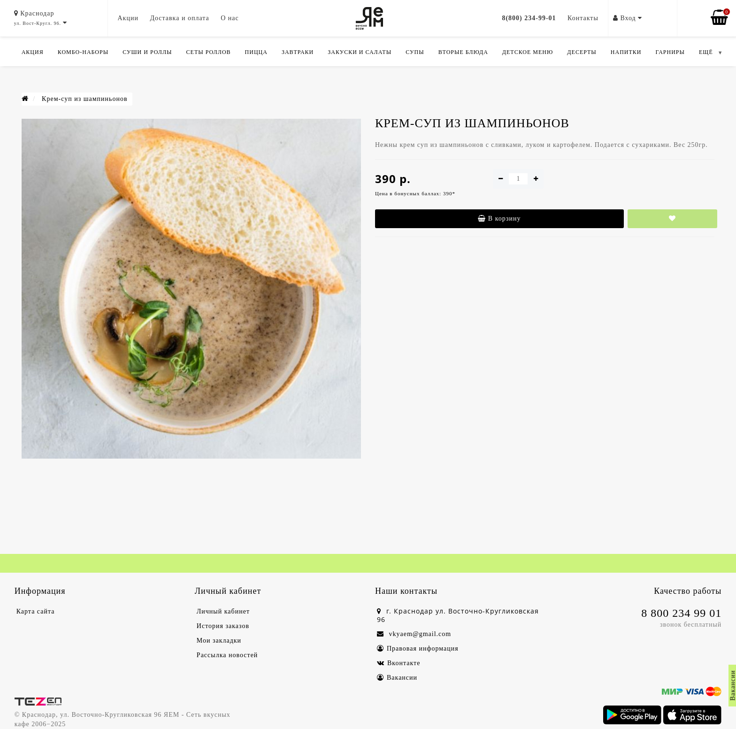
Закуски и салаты (359, 52)
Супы (415, 52)
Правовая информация (418, 648)
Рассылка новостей (227, 655)
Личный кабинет (223, 611)
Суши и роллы (147, 52)
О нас (230, 18)
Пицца (256, 52)
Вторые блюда (463, 52)
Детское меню (527, 52)
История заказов (223, 625)
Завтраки (298, 52)
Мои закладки (219, 640)
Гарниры (670, 52)
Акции (127, 18)
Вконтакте (398, 663)
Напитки (626, 52)
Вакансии (397, 677)
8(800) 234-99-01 (529, 18)
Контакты (582, 18)
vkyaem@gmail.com (414, 633)
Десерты (581, 52)
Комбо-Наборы (83, 52)
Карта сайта (35, 611)
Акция (33, 52)
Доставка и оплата (179, 18)
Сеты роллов (208, 52)
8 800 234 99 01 (681, 613)
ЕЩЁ (706, 52)
